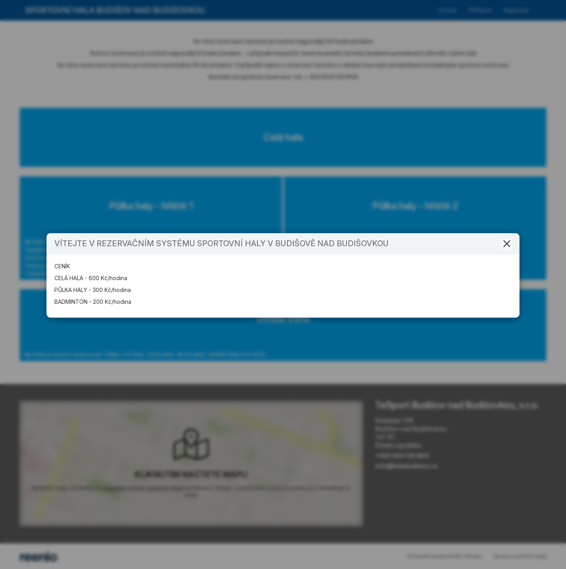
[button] (507, 253)
